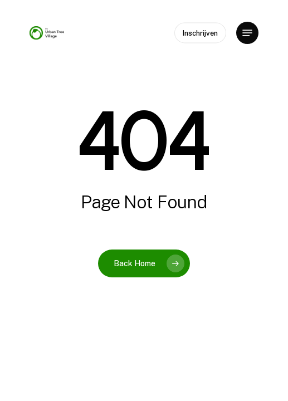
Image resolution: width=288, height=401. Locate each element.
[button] (247, 32)
